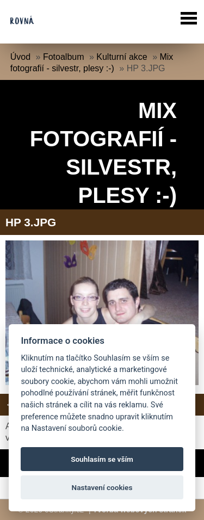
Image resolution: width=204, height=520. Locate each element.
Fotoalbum (63, 56)
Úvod (20, 56)
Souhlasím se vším (102, 459)
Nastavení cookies (102, 487)
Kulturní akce (121, 56)
